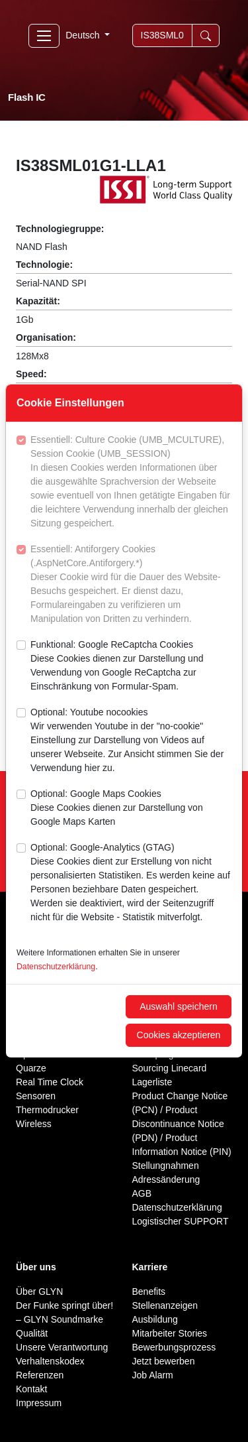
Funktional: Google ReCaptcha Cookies (130, 666)
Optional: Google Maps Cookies (130, 808)
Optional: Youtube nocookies (130, 741)
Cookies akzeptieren (179, 1035)
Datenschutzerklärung (56, 966)
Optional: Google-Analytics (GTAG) (130, 883)
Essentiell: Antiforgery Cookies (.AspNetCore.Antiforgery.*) (130, 585)
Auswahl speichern (179, 1006)
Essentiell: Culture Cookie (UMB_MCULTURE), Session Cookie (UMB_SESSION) (130, 482)
